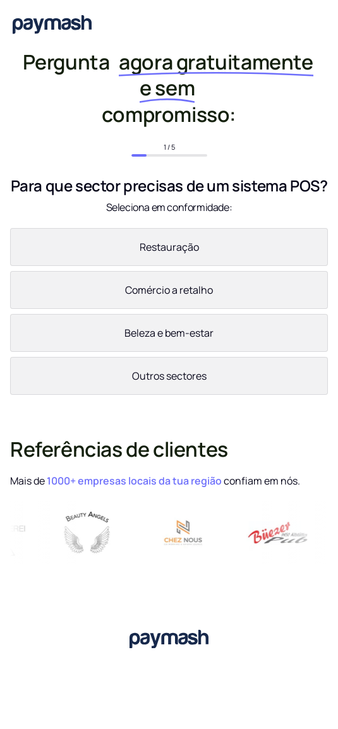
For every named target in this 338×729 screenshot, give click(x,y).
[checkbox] (169, 314)
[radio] (169, 249)
